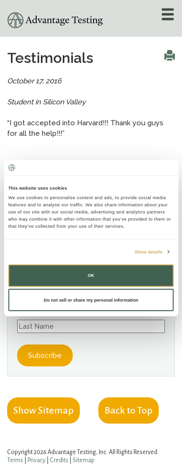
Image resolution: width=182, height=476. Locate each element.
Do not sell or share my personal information (91, 300)
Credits (59, 460)
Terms (15, 460)
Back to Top (129, 410)
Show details (148, 251)
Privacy (37, 460)
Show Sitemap (43, 410)
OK (90, 275)
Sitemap (84, 460)
